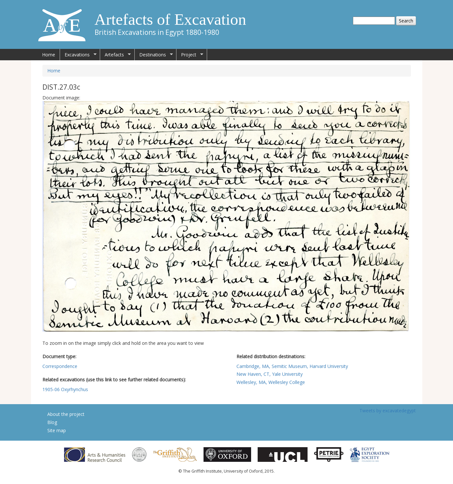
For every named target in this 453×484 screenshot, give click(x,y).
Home (48, 54)
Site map (56, 430)
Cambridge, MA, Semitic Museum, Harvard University (292, 366)
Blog (52, 422)
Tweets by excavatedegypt (387, 410)
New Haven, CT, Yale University (269, 374)
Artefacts (115, 54)
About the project (65, 414)
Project (189, 54)
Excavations (78, 54)
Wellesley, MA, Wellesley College (270, 382)
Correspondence (59, 366)
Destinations (154, 54)
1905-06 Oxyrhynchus (65, 389)
